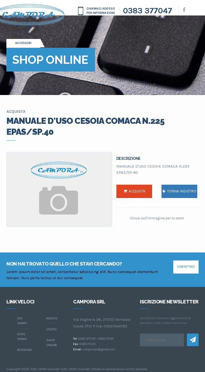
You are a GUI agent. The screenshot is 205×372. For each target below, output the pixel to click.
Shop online (51, 342)
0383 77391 (105, 339)
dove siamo (22, 336)
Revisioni (24, 350)
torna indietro (179, 191)
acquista (134, 191)
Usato (51, 329)
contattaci (186, 266)
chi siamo (22, 320)
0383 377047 (147, 10)
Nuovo (51, 318)
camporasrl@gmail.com (98, 349)
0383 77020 (87, 344)
